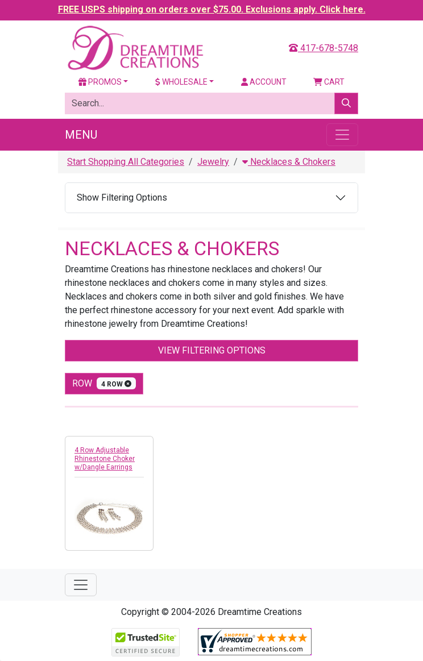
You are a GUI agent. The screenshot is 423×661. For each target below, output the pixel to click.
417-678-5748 (323, 48)
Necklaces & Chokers (288, 161)
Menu (81, 135)
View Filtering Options (212, 350)
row (104, 383)
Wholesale (181, 81)
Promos (100, 81)
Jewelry (213, 161)
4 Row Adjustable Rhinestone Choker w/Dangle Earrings (104, 458)
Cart (329, 81)
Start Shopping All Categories (125, 161)
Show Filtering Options (122, 197)
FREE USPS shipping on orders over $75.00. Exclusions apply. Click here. (212, 9)
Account (264, 81)
